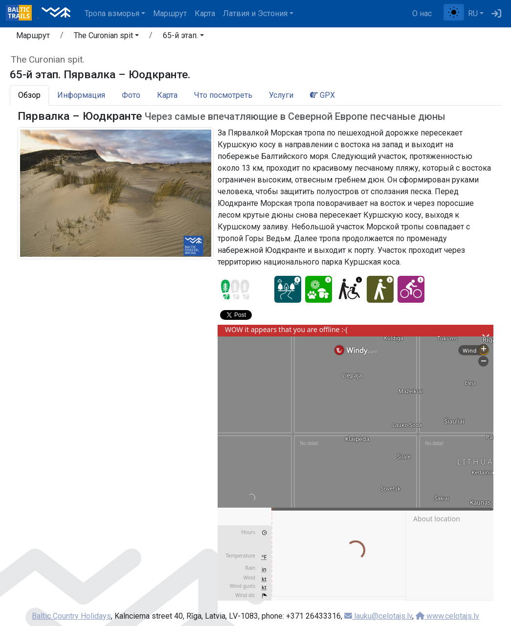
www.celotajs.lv (447, 616)
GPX (322, 95)
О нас (422, 13)
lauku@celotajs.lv (378, 616)
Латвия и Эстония (255, 13)
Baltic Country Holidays (71, 616)
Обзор (29, 95)
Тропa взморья (112, 13)
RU (473, 13)
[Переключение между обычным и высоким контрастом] (454, 12)
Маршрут (170, 13)
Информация (81, 95)
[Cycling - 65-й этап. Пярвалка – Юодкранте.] (411, 289)
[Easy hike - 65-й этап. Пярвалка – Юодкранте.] (380, 289)
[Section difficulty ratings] (235, 289)
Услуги (281, 95)
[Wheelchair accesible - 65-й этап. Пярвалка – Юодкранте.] (349, 289)
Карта (205, 13)
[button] (106, 37)
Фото (131, 95)
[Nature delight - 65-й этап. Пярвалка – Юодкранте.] (318, 289)
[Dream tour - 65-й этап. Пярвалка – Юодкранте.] (287, 289)
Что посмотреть (223, 95)
